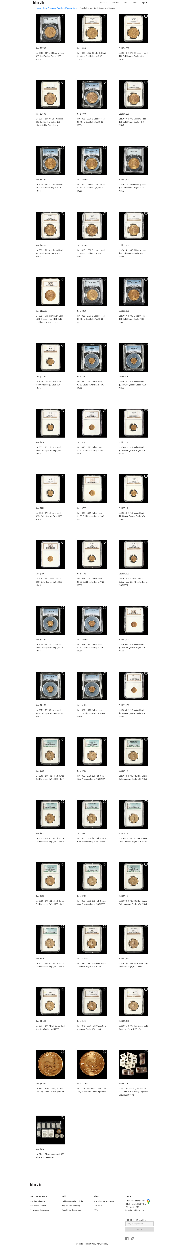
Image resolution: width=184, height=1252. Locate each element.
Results (115, 2)
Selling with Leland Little (72, 1201)
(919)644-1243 (132, 1207)
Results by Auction (38, 1205)
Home (38, 8)
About (134, 2)
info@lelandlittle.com (134, 1210)
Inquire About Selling (71, 1205)
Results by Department (72, 1210)
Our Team (98, 1205)
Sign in (144, 2)
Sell (125, 2)
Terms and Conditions (39, 1210)
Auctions (103, 2)
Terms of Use (89, 1244)
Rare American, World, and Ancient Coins (60, 8)
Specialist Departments (104, 1201)
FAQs (96, 1210)
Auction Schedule (37, 1201)
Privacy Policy (102, 1244)
